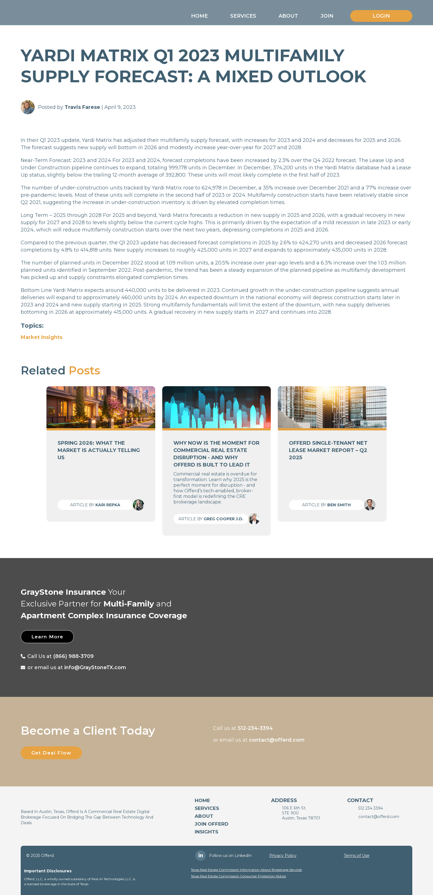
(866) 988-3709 (73, 656)
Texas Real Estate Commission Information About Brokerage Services (246, 870)
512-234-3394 (255, 728)
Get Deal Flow (55, 753)
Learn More (51, 637)
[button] (199, 16)
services (207, 808)
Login (381, 16)
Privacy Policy (282, 855)
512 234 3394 (370, 808)
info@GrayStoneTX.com (95, 667)
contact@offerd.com (277, 740)
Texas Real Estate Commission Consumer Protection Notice (238, 876)
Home (199, 16)
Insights (206, 832)
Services (243, 16)
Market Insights (41, 337)
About (288, 16)
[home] (52, 14)
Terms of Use (357, 855)
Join (327, 16)
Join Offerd (212, 824)
